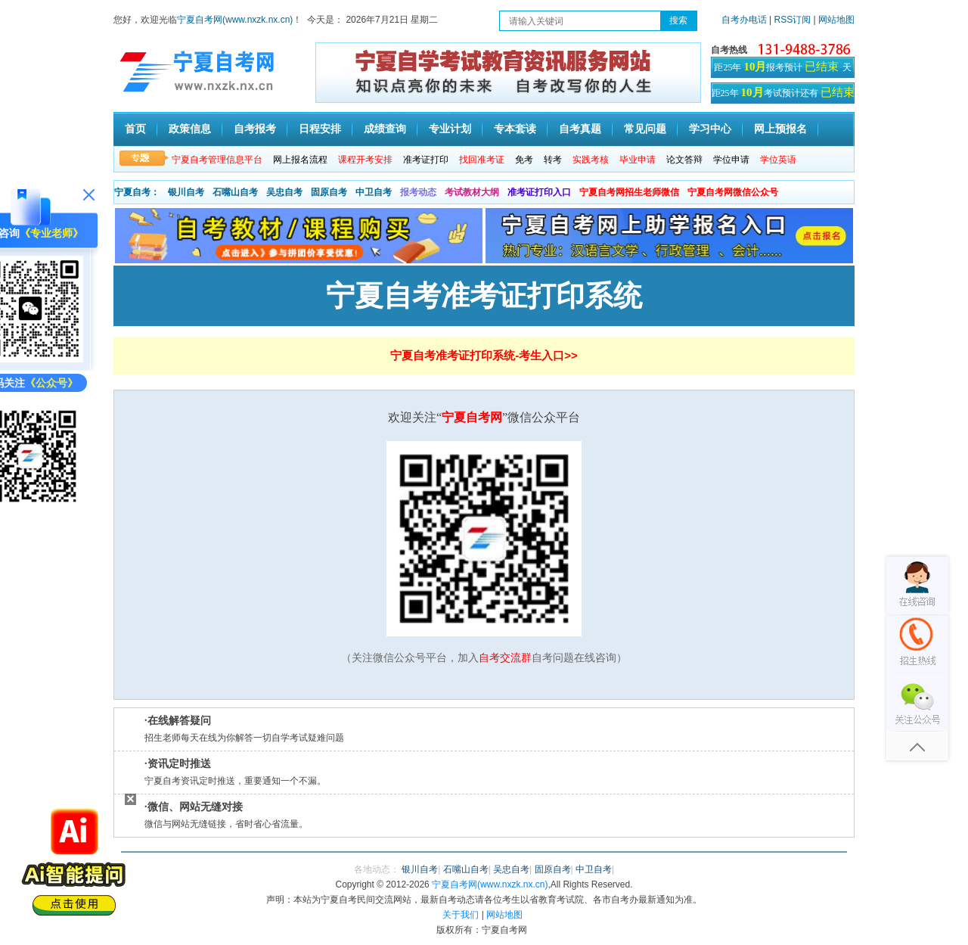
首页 (135, 129)
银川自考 (186, 192)
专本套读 (515, 129)
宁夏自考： (137, 192)
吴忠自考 (284, 192)
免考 (524, 159)
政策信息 (190, 129)
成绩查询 (385, 129)
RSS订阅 (794, 19)
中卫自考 (373, 192)
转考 (553, 159)
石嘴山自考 (235, 192)
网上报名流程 (300, 159)
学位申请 (731, 159)
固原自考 (329, 192)
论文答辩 (684, 159)
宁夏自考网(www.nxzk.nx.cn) (235, 19)
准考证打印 (425, 159)
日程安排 (320, 129)
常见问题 (645, 129)
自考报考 (255, 129)
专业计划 (450, 129)
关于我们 (460, 914)
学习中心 (710, 129)
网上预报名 (780, 129)
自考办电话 (744, 19)
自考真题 (580, 129)
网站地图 (836, 19)
